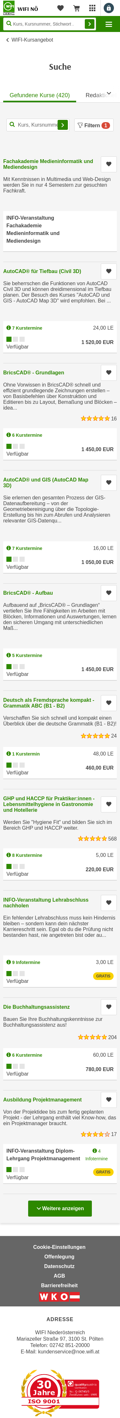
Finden (89, 24)
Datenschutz (59, 1266)
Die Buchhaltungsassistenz (36, 1007)
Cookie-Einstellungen (59, 1247)
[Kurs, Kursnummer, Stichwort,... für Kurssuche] (37, 125)
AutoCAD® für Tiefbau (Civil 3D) (42, 271)
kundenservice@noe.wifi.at (68, 1351)
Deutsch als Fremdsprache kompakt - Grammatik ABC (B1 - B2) (48, 703)
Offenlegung (59, 1256)
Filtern (94, 125)
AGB (59, 1276)
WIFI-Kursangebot (32, 40)
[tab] (39, 93)
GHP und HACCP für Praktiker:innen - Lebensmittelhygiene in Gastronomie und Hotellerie (49, 804)
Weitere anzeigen (60, 1206)
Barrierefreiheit (59, 1285)
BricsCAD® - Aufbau (28, 593)
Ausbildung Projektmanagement (42, 1099)
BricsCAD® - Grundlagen (33, 372)
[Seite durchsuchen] (49, 24)
